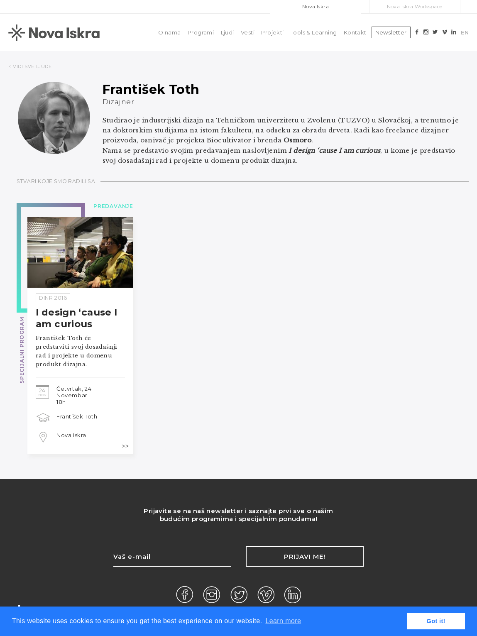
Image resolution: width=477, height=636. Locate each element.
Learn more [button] (283, 620)
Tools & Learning (314, 32)
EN (465, 32)
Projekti (272, 32)
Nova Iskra (315, 6)
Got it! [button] (436, 621)
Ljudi (227, 32)
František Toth (76, 416)
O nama (169, 32)
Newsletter (391, 32)
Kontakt (355, 32)
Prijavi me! (304, 556)
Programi (201, 32)
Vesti (247, 32)
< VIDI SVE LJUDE (30, 66)
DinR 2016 (53, 298)
